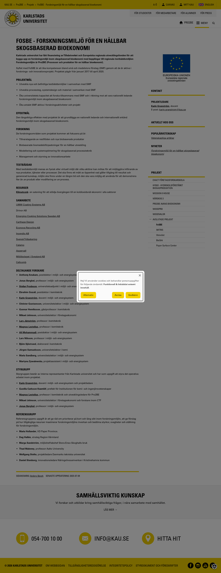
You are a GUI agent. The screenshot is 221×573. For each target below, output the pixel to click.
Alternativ (88, 295)
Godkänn (133, 295)
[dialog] (110, 286)
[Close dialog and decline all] (140, 274)
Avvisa (118, 295)
